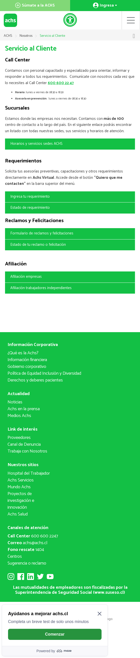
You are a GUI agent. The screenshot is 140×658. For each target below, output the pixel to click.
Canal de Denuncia (24, 444)
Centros (15, 556)
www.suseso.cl (109, 592)
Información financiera (27, 360)
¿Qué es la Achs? (23, 353)
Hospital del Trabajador (29, 473)
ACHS (8, 36)
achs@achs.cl (27, 543)
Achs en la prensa (24, 409)
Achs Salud (18, 514)
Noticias (15, 402)
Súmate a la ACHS (35, 5)
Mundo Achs (19, 487)
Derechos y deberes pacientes (35, 380)
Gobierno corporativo (27, 366)
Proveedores (19, 437)
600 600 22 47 (61, 83)
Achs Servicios (21, 480)
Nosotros (26, 36)
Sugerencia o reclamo (27, 563)
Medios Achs (19, 416)
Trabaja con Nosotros (27, 451)
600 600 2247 (33, 536)
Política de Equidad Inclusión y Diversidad (44, 373)
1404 (26, 549)
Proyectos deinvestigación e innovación (21, 500)
